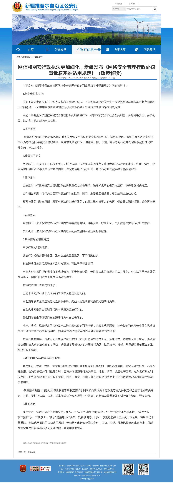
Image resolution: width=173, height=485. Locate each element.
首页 (31, 49)
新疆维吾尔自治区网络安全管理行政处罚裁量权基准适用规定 (44, 443)
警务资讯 (60, 49)
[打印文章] (22, 452)
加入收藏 (132, 4)
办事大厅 (120, 49)
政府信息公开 (90, 50)
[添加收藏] (31, 452)
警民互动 (149, 49)
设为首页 (118, 4)
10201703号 (70, 472)
